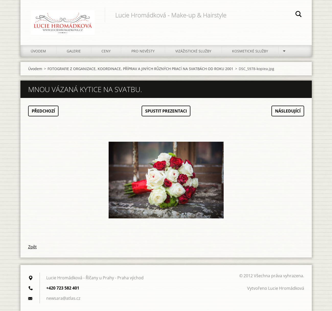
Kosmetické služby (250, 51)
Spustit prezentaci (166, 111)
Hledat (298, 14)
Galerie (74, 51)
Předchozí (43, 111)
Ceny (106, 51)
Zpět (32, 247)
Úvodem (38, 51)
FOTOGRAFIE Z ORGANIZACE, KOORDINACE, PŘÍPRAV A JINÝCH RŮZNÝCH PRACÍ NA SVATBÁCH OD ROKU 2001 (140, 68)
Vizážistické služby (193, 51)
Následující (288, 111)
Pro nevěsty (143, 51)
